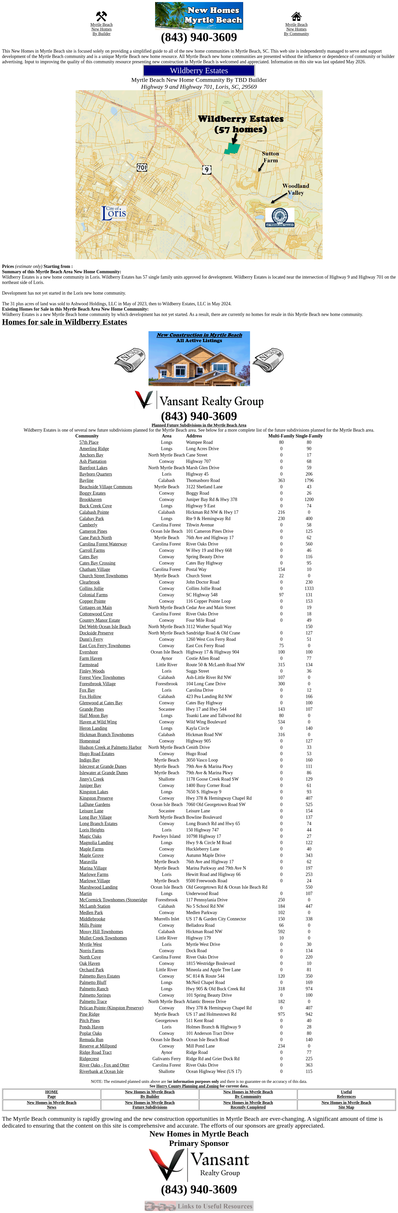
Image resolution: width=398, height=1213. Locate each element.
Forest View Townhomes (102, 677)
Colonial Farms (93, 594)
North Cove (90, 957)
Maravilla (88, 861)
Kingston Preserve (96, 798)
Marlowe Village (94, 880)
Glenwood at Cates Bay (101, 702)
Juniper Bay (90, 785)
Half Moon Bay (93, 715)
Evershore (88, 652)
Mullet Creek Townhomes (103, 938)
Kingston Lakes (93, 791)
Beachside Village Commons (105, 486)
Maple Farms (91, 849)
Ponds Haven (91, 1026)
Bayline (86, 480)
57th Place (88, 442)
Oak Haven (89, 963)
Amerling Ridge (94, 448)
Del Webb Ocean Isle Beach (105, 626)
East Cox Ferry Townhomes (104, 645)
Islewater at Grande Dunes (103, 772)
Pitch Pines (89, 1020)
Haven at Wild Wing (98, 721)
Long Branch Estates (98, 823)
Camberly (88, 524)
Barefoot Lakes (93, 467)
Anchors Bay (91, 455)
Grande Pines (91, 709)
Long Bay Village (95, 817)
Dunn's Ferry (91, 639)
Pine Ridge (89, 1014)
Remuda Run (91, 1039)
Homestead (89, 741)
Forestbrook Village (97, 683)
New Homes (101, 29)
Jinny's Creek (91, 779)
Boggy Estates (92, 493)
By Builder (102, 34)
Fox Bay (87, 690)
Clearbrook (89, 582)
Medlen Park (91, 912)
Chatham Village (94, 569)
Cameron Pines (93, 531)
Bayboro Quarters (95, 474)
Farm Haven (90, 658)
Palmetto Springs (95, 995)
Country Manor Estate (99, 620)
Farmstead (88, 664)
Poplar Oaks (90, 1033)
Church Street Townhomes (103, 575)
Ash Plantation (93, 461)
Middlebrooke (92, 918)
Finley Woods (92, 671)
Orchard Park (91, 969)
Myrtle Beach (101, 24)
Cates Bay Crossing (97, 563)
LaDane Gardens (94, 804)
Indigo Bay (89, 760)
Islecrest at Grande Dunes (102, 766)
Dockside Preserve (96, 632)
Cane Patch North (95, 537)
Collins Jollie (91, 588)
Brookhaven (90, 499)
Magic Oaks (90, 836)
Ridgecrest (89, 1058)
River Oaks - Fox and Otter (104, 1065)
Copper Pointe (92, 601)
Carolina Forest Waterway (103, 544)
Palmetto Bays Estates (99, 976)
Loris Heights (92, 829)
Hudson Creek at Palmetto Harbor (110, 747)
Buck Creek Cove (95, 505)
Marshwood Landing (98, 887)
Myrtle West (90, 944)
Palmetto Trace (93, 1001)
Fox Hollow (90, 696)
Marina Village (93, 868)
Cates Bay (88, 556)
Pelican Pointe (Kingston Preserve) (111, 1007)
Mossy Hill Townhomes (101, 931)
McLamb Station (94, 906)
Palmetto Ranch (93, 988)
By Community (296, 34)
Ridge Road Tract (95, 1052)
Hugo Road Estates (96, 753)
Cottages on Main (95, 607)
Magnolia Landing (96, 842)
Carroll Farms (92, 550)
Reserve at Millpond (98, 1046)
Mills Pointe (90, 925)
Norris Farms (91, 950)
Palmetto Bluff (92, 982)
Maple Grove (91, 855)
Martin (85, 893)
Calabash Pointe (94, 512)
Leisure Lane (91, 810)
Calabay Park (91, 518)
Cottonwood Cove (96, 613)
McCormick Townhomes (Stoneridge (113, 899)
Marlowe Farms (93, 874)
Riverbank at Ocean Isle (101, 1071)
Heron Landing (93, 728)
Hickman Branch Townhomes (106, 734)
